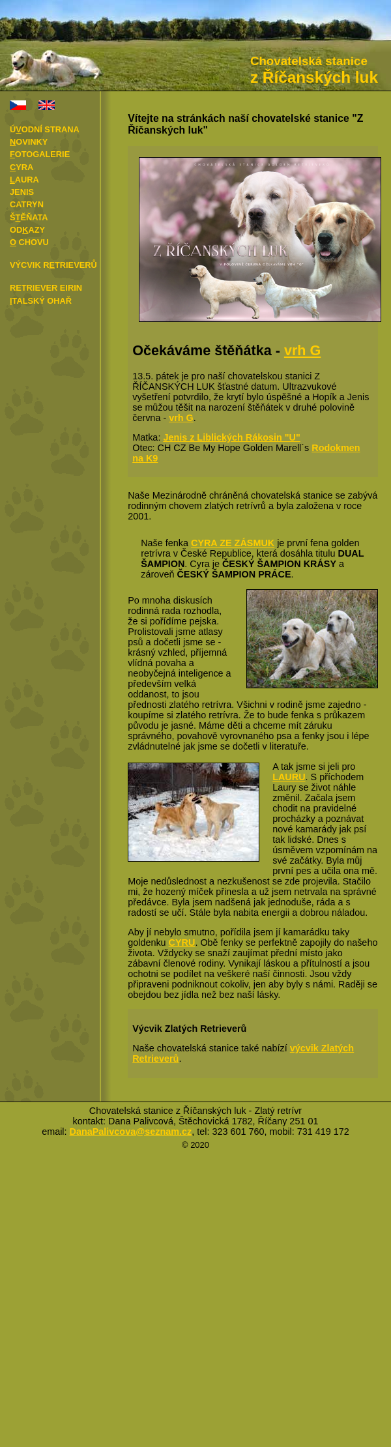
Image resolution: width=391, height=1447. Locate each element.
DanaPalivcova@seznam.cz (131, 1131)
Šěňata (29, 217)
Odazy (27, 230)
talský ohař (41, 301)
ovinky (29, 142)
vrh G (302, 350)
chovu (29, 242)
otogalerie (40, 154)
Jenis (22, 192)
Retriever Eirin (46, 288)
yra (21, 167)
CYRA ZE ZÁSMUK (232, 543)
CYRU (182, 942)
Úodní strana (45, 129)
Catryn (27, 204)
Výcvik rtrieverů (53, 265)
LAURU (288, 777)
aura (24, 179)
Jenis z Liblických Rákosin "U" (231, 437)
